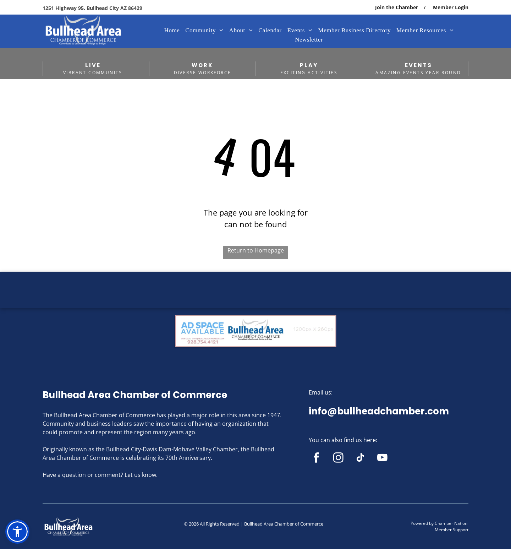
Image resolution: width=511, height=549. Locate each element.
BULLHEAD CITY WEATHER (255, 298)
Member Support (451, 530)
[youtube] (382, 458)
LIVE (93, 65)
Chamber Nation (451, 523)
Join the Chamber (396, 7)
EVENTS (418, 65)
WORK (202, 65)
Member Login (450, 7)
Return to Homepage (255, 250)
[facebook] (316, 458)
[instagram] (338, 458)
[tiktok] (360, 458)
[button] (17, 531)
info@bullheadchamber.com (379, 411)
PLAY (309, 65)
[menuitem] (172, 30)
